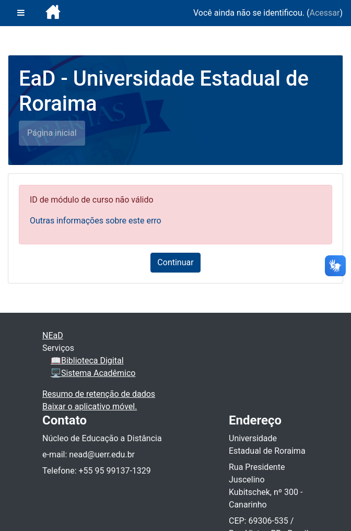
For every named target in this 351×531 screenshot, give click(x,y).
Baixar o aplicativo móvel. (89, 406)
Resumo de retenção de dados (98, 394)
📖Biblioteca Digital (87, 360)
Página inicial (52, 133)
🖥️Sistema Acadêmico (93, 373)
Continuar (175, 262)
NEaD (52, 335)
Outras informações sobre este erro (95, 221)
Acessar (324, 13)
